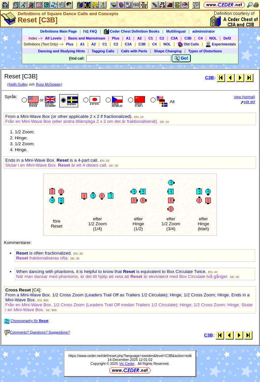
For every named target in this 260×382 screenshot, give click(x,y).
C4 (200, 38)
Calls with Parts (134, 51)
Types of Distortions (205, 51)
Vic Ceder (127, 364)
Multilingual (176, 31)
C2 (161, 38)
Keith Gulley (18, 84)
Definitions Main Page (58, 31)
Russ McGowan (48, 84)
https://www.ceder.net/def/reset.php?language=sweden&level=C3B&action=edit (129, 356)
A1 (128, 38)
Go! (181, 58)
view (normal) (244, 97)
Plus (116, 38)
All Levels (53, 38)
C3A (174, 38)
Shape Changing (168, 51)
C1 (150, 38)
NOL (213, 38)
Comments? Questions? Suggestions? (37, 332)
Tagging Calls (103, 51)
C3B (188, 38)
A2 (139, 38)
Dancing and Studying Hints (61, 51)
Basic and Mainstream (86, 38)
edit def (248, 102)
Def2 (227, 38)
